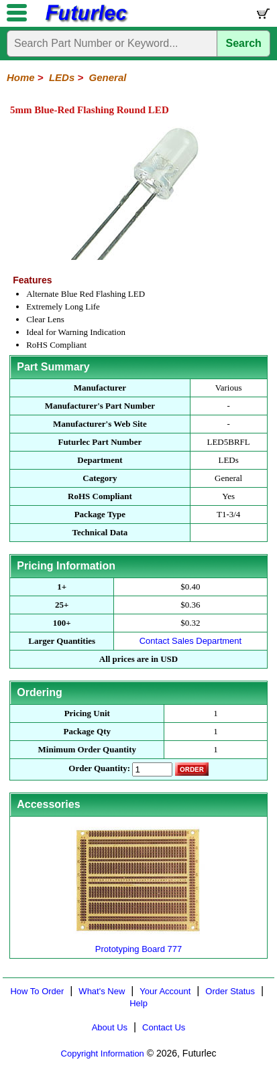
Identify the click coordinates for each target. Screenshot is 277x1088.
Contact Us (163, 1027)
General (108, 77)
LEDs (61, 77)
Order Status (230, 991)
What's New (101, 991)
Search (244, 43)
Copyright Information (102, 1053)
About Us (109, 1027)
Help (138, 1003)
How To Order (37, 991)
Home (21, 77)
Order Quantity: (99, 768)
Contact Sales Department (190, 641)
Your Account (165, 991)
